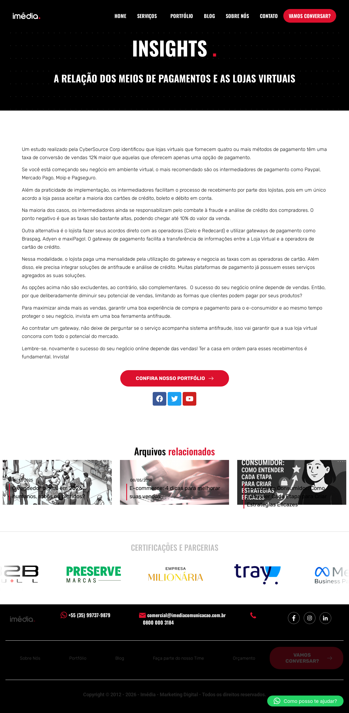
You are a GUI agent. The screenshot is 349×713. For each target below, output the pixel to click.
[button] (305, 701)
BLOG (209, 15)
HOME (120, 15)
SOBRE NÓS (237, 15)
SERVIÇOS (148, 15)
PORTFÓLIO (181, 15)
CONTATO (269, 15)
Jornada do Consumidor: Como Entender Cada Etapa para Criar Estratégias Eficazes (287, 496)
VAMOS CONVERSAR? (310, 15)
